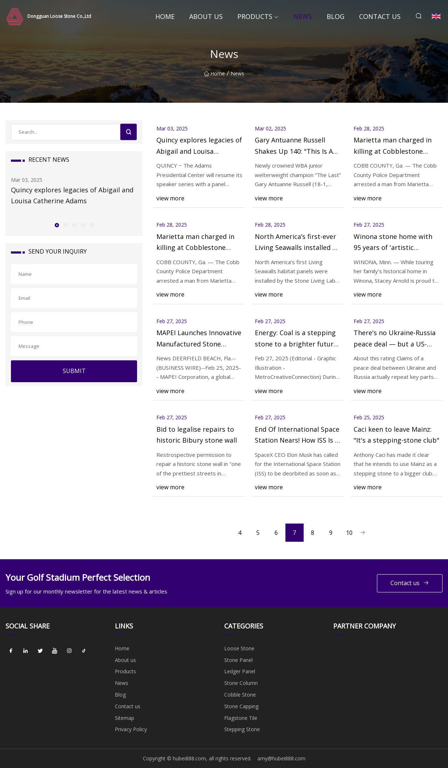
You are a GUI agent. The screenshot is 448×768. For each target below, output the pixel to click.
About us (206, 16)
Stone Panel (238, 660)
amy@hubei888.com (281, 758)
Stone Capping (241, 706)
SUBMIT (74, 371)
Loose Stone (239, 648)
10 (349, 533)
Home (165, 16)
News (302, 16)
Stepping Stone (242, 729)
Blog (335, 16)
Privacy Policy (131, 729)
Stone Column (241, 682)
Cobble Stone (240, 694)
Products (254, 16)
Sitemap (124, 717)
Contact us (380, 16)
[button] (56, 225)
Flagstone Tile (240, 717)
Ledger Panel (239, 671)
